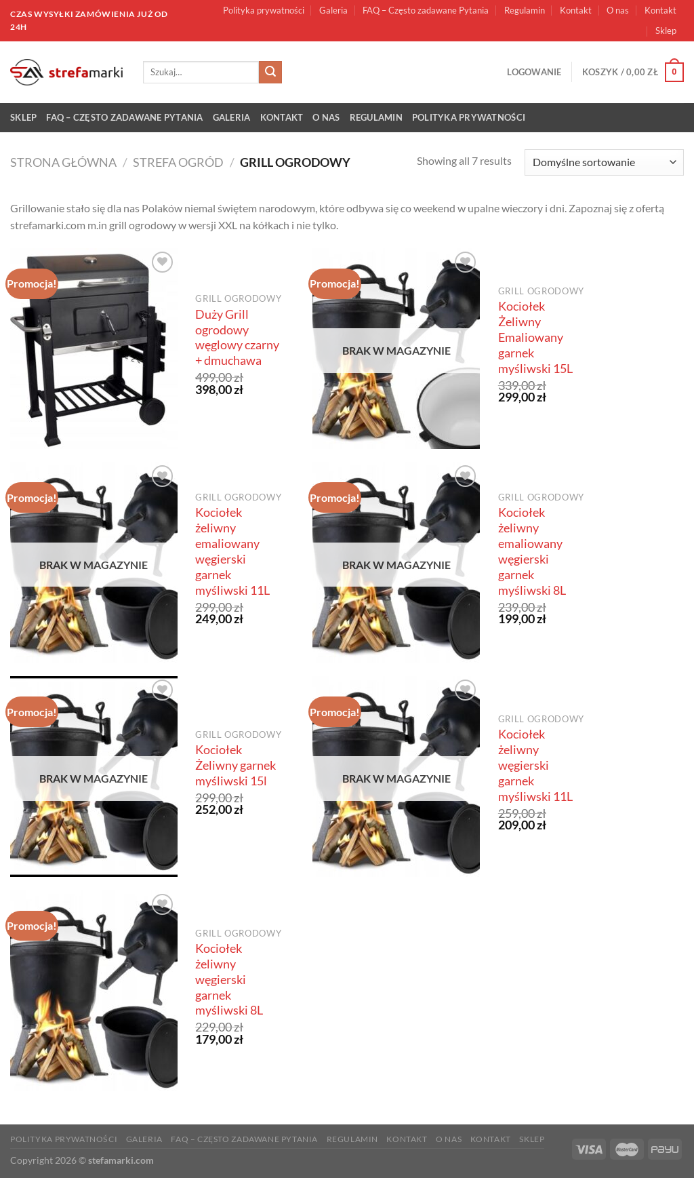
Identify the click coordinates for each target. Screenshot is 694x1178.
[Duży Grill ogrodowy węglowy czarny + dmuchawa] (94, 348)
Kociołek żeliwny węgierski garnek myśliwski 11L (535, 765)
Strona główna (63, 162)
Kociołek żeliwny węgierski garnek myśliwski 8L (229, 979)
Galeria (333, 10)
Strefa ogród (178, 162)
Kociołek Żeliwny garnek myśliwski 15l (235, 765)
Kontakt (576, 10)
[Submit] (270, 72)
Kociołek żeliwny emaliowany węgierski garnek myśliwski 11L (232, 551)
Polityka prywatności (263, 10)
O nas (618, 10)
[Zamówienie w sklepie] (604, 162)
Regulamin (524, 10)
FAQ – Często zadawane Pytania (426, 10)
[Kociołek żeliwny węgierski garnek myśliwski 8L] (94, 990)
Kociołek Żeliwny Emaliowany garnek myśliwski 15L (535, 337)
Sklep (665, 30)
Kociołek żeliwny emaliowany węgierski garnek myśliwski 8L (532, 551)
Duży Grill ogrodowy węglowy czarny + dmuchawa (237, 337)
